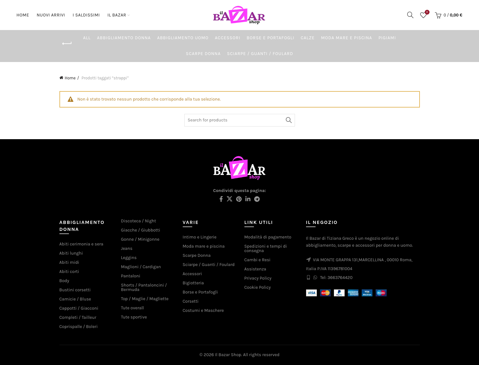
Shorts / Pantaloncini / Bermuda (144, 287)
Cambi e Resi (257, 260)
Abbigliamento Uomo (183, 37)
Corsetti (191, 301)
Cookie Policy (257, 287)
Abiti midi (69, 262)
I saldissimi (86, 15)
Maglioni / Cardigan (141, 266)
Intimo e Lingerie (200, 237)
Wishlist (426, 12)
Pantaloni (130, 276)
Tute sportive (134, 317)
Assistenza (255, 269)
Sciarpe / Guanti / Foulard (260, 53)
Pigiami (387, 37)
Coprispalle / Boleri (78, 326)
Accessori (228, 37)
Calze (308, 37)
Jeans (126, 248)
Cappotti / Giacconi (78, 308)
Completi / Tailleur (77, 317)
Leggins (129, 257)
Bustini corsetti (75, 290)
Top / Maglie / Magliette (145, 298)
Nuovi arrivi (53, 12)
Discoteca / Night (138, 221)
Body (64, 280)
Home (22, 15)
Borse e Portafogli (270, 37)
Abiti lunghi (71, 253)
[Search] (410, 15)
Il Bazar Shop (228, 354)
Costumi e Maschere (203, 310)
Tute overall (132, 308)
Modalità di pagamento (268, 237)
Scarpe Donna (203, 53)
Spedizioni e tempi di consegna (265, 248)
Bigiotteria (193, 283)
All (87, 37)
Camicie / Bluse (75, 299)
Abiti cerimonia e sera (81, 244)
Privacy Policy (258, 278)
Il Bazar (116, 15)
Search (288, 120)
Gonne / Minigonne (140, 239)
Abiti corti (69, 271)
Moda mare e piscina (346, 37)
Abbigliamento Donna (124, 37)
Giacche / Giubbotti (140, 230)
